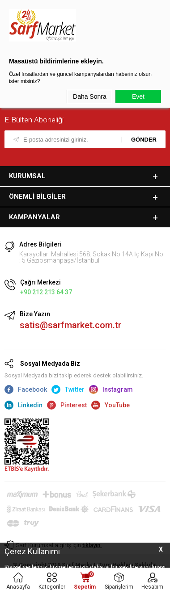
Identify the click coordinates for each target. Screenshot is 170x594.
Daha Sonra (89, 96)
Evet (138, 96)
